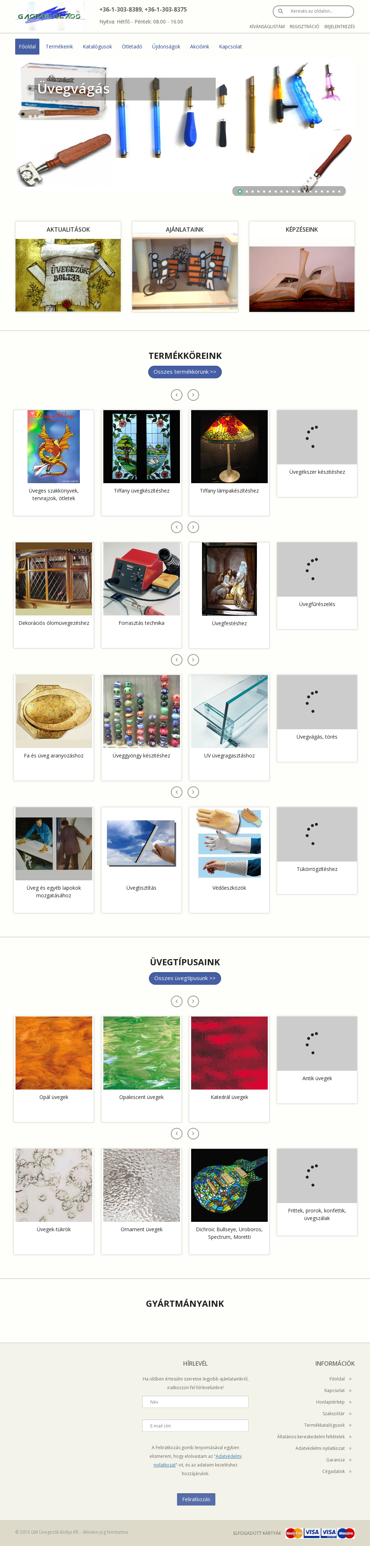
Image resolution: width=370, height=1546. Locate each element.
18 (339, 191)
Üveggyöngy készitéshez (141, 755)
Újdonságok (166, 46)
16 (328, 191)
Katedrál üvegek (229, 1097)
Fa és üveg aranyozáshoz (53, 755)
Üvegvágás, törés (317, 736)
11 (299, 191)
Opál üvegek (53, 1097)
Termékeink (59, 46)
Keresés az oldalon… (312, 11)
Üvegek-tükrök (54, 1229)
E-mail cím (160, 1426)
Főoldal (27, 46)
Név (154, 1402)
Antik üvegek (317, 1078)
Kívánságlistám (267, 26)
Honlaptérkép (333, 1402)
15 (322, 191)
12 (305, 191)
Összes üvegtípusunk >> (185, 978)
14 (316, 191)
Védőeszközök (229, 887)
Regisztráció (304, 26)
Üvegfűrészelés (317, 604)
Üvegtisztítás (141, 887)
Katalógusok (97, 46)
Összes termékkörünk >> (185, 371)
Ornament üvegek (142, 1229)
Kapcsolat (230, 46)
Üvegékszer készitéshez (317, 471)
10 (293, 191)
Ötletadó (132, 46)
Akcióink (199, 46)
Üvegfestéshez (229, 623)
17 (333, 191)
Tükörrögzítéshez (317, 869)
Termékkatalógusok (327, 1425)
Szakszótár (337, 1413)
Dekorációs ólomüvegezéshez (53, 622)
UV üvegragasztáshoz (229, 755)
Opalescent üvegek (141, 1097)
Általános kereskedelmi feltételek (314, 1437)
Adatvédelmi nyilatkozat (323, 1448)
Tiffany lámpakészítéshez (229, 490)
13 (310, 191)
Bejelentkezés (339, 26)
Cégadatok (336, 1471)
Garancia (338, 1460)
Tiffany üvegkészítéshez (141, 490)
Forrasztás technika (141, 622)
